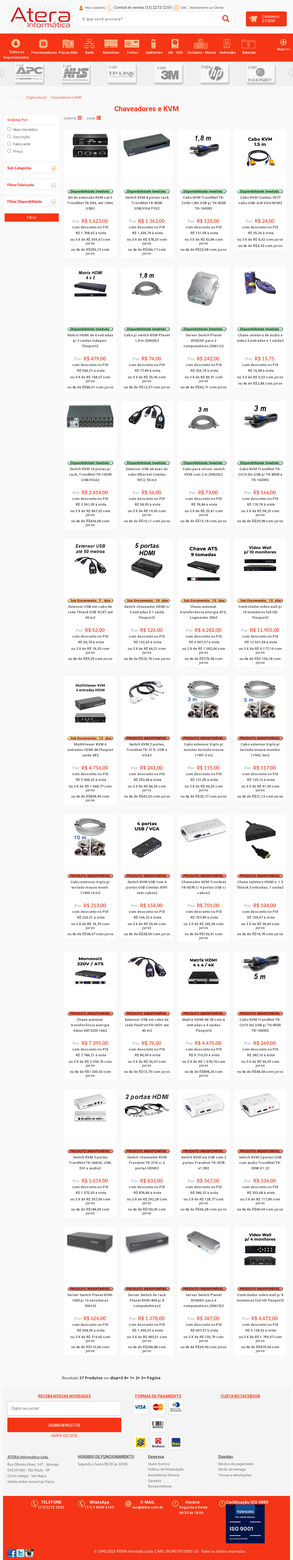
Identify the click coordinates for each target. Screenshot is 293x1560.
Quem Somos (158, 1464)
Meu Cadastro (95, 7)
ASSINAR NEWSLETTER (64, 1425)
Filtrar (32, 217)
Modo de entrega (232, 1469)
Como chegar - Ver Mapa (26, 1476)
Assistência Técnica (163, 1475)
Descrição (21, 136)
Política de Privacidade (165, 1469)
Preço (18, 151)
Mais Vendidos (25, 129)
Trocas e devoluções (234, 1475)
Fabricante (22, 143)
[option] (37, 74)
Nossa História (159, 1486)
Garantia (154, 1481)
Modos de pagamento (236, 1464)
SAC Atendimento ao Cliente (202, 7)
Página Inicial (36, 97)
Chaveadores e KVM (66, 97)
